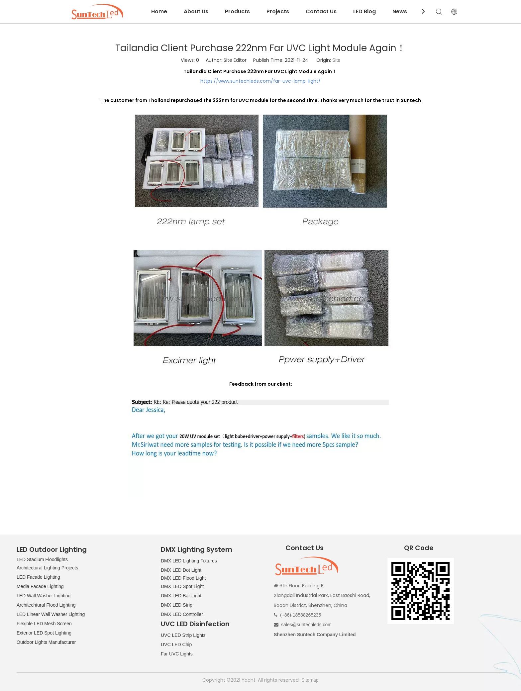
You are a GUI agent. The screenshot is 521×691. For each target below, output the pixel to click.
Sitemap (309, 680)
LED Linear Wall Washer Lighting (51, 614)
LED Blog (364, 11)
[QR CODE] (420, 591)
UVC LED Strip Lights (183, 635)
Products (237, 11)
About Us (196, 11)
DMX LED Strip (176, 605)
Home (159, 11)
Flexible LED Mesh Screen (44, 623)
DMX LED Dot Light (181, 570)
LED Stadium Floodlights (42, 559)
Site (336, 60)
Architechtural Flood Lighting (46, 605)
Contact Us (321, 11)
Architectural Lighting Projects (47, 567)
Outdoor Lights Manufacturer (46, 642)
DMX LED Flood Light (183, 578)
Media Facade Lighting (40, 586)
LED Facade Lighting (38, 577)
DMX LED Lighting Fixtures (189, 560)
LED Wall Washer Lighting (43, 595)
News (399, 11)
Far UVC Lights (177, 653)
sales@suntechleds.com (306, 624)
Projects (277, 11)
